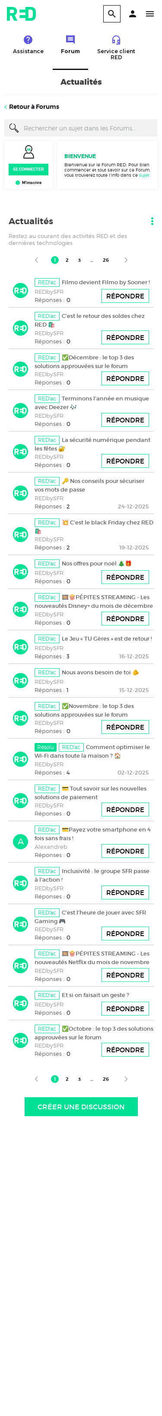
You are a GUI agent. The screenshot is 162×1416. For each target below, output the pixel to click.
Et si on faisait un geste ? (95, 995)
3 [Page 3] (79, 260)
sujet (144, 175)
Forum (70, 44)
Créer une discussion (81, 1106)
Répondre (125, 296)
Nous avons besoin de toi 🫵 (100, 672)
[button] (132, 14)
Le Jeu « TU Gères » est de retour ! (107, 638)
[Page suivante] (126, 260)
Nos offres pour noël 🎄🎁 (97, 563)
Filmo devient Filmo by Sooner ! (106, 282)
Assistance (28, 44)
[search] (112, 13)
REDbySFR (49, 291)
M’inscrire (31, 182)
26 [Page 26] (106, 260)
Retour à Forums (34, 107)
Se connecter (28, 169)
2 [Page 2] (67, 260)
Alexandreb (51, 846)
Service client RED (116, 47)
